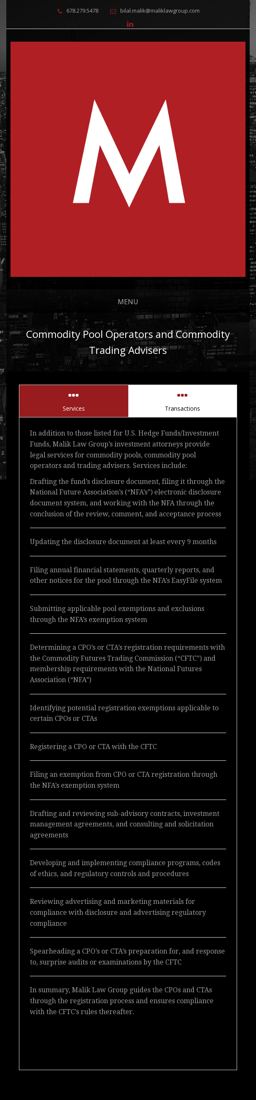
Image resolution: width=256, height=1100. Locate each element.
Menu (128, 301)
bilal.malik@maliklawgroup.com (160, 10)
